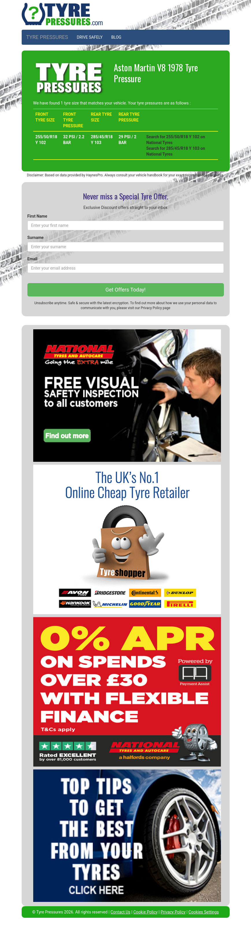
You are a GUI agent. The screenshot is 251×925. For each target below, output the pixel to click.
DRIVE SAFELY (90, 37)
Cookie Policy (145, 912)
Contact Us (121, 912)
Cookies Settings (204, 912)
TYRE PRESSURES (47, 37)
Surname (35, 237)
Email (32, 259)
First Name (37, 216)
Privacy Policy (151, 308)
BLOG (116, 37)
